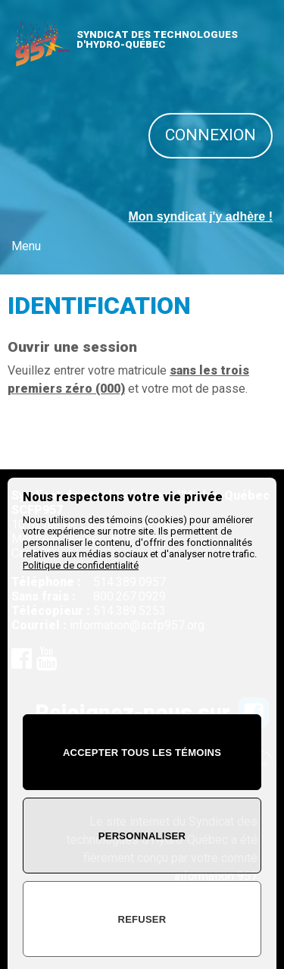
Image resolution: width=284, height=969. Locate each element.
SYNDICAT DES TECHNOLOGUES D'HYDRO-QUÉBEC (157, 39)
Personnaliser (142, 836)
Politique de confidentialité (81, 565)
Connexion (210, 135)
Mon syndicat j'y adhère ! (200, 216)
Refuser (142, 919)
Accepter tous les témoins (142, 752)
